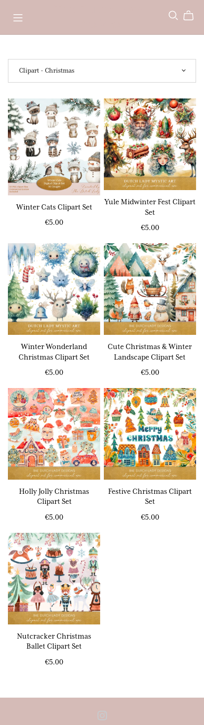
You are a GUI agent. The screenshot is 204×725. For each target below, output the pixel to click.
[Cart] (192, 16)
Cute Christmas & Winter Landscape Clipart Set (150, 351)
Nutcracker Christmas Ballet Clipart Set (54, 641)
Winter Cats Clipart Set (54, 207)
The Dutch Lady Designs (99, 17)
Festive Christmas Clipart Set (150, 496)
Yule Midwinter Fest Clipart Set (150, 206)
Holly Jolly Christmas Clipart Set (54, 496)
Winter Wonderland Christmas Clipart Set (54, 351)
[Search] (173, 16)
